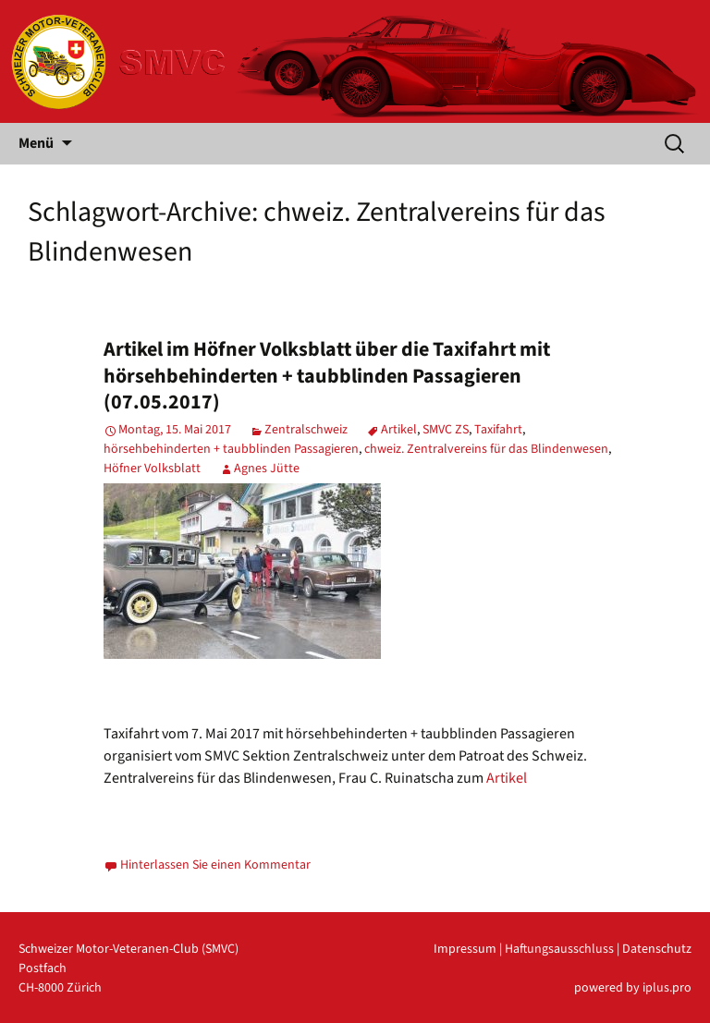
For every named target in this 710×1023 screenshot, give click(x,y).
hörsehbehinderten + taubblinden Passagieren (231, 449)
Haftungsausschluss (559, 949)
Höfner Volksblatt (152, 468)
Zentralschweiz (306, 429)
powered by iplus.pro (633, 988)
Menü (36, 143)
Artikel (399, 429)
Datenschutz (657, 949)
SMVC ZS (445, 429)
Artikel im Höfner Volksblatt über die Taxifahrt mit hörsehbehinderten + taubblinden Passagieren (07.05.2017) (327, 376)
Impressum (465, 949)
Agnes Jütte (267, 468)
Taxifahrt (498, 429)
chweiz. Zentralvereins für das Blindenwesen (486, 449)
